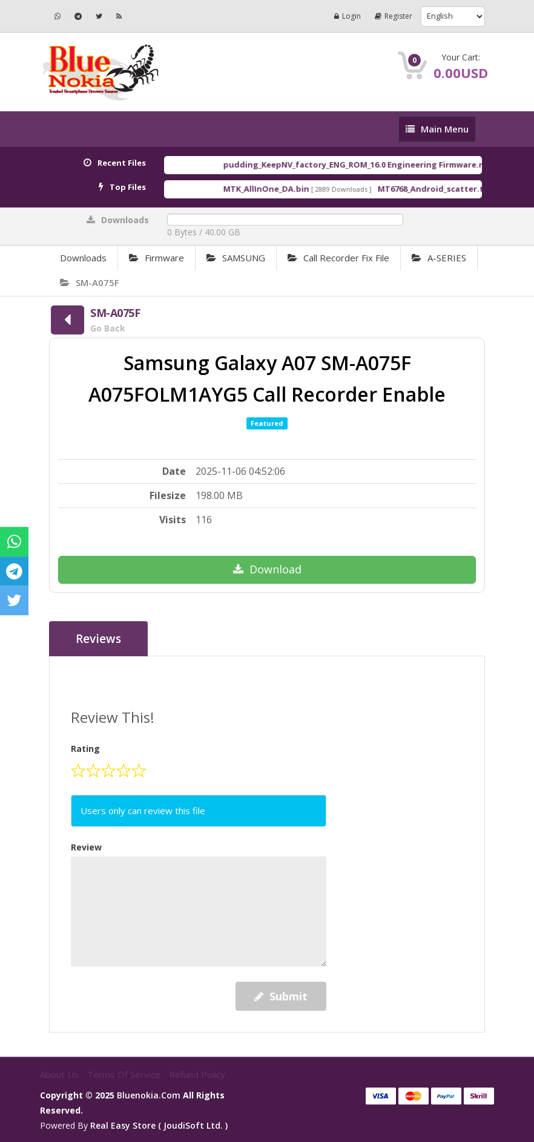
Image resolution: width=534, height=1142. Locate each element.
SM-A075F (89, 282)
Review (86, 847)
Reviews (98, 639)
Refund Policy (197, 1074)
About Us (60, 1074)
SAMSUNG (235, 258)
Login (347, 16)
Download (267, 569)
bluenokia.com (148, 1095)
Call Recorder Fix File (338, 258)
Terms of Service (125, 1074)
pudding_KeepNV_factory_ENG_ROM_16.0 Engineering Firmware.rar (367, 164)
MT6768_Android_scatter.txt (445, 188)
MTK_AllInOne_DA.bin (276, 188)
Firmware (156, 258)
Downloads (83, 258)
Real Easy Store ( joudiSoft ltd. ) (159, 1125)
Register (393, 16)
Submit (281, 996)
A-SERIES (439, 258)
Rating (85, 748)
